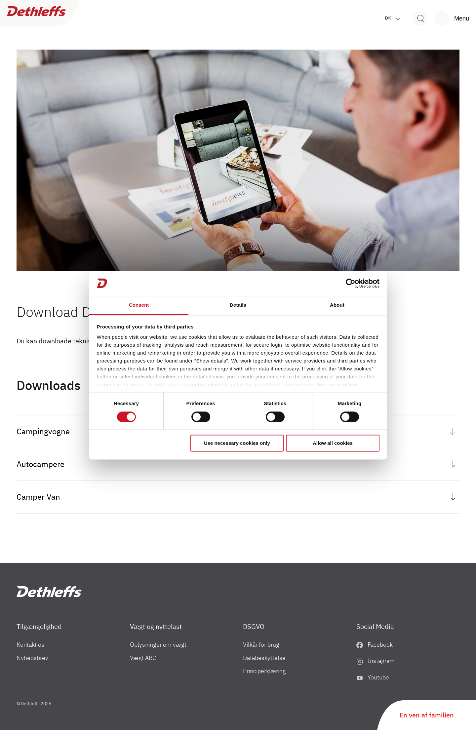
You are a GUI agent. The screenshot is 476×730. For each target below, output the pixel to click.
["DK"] (49, 591)
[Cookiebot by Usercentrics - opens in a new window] (350, 283)
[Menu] (448, 18)
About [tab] (337, 305)
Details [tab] (238, 305)
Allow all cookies (333, 443)
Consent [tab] (139, 305)
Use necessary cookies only (237, 443)
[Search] (420, 18)
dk (394, 18)
